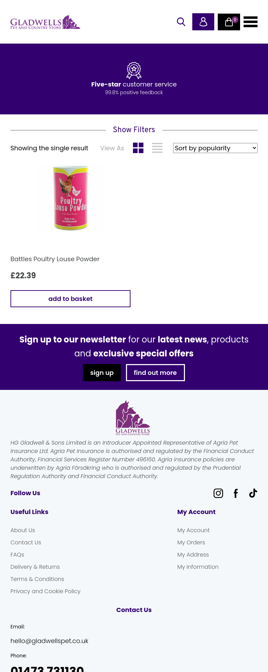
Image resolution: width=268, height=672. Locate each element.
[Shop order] (215, 148)
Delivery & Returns (35, 567)
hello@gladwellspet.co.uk (49, 640)
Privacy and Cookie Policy (45, 591)
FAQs (17, 555)
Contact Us (25, 542)
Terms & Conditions (37, 579)
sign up (101, 372)
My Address (193, 555)
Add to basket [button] (70, 298)
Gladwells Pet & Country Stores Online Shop (45, 22)
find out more (155, 372)
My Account (193, 530)
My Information (198, 567)
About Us (22, 530)
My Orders (191, 542)
